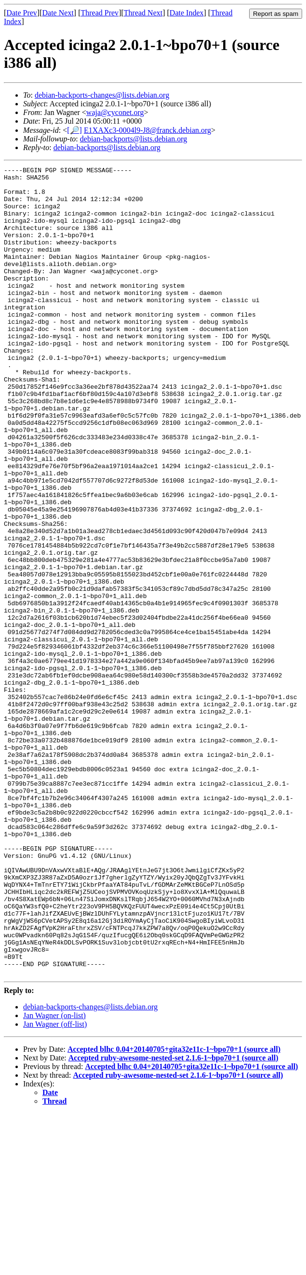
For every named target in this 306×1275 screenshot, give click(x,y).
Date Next (58, 13)
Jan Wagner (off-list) (55, 1186)
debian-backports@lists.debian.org (133, 139)
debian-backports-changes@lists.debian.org (102, 95)
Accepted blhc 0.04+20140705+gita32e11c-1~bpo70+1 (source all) (173, 1211)
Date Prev (21, 13)
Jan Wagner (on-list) (54, 1177)
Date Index (187, 13)
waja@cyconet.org (115, 112)
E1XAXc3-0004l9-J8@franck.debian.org (147, 130)
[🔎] (74, 130)
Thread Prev (99, 13)
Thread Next (143, 13)
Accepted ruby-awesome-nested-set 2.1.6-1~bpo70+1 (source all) (173, 1219)
